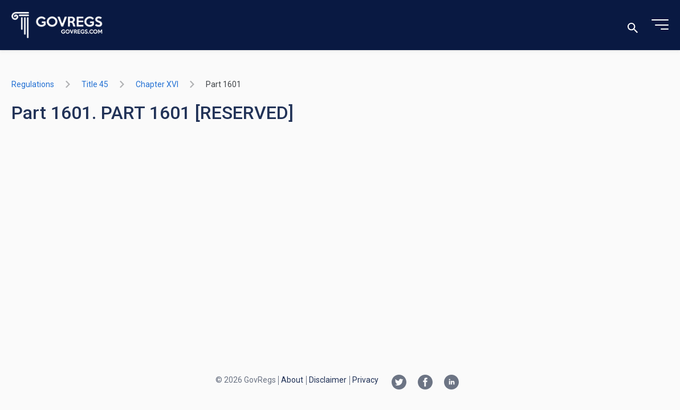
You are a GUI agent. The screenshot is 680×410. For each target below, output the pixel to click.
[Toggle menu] (660, 25)
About (292, 379)
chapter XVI (157, 84)
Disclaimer (328, 379)
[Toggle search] (633, 25)
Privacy (365, 379)
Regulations (32, 84)
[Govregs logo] (57, 25)
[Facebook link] (425, 383)
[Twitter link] (399, 383)
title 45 (95, 84)
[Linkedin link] (451, 383)
